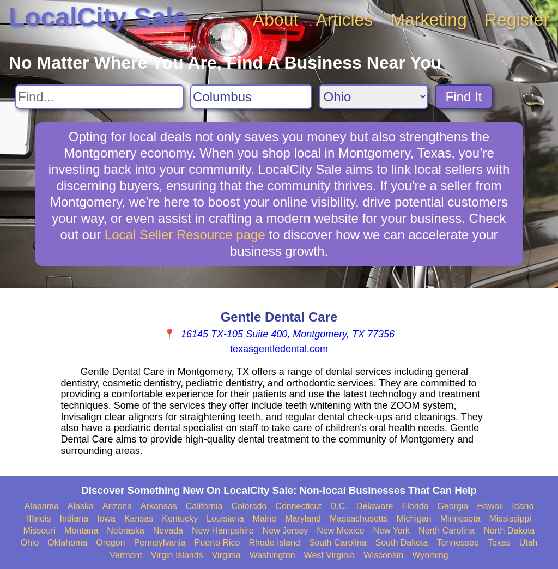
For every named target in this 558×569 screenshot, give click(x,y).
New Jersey (285, 530)
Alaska (81, 506)
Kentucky (180, 518)
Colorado (248, 506)
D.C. (339, 506)
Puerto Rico (217, 542)
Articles (344, 19)
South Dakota (401, 542)
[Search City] (251, 96)
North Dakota (509, 530)
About (276, 19)
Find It (464, 96)
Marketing (428, 19)
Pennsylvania (160, 542)
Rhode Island (274, 542)
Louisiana (225, 518)
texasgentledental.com (279, 348)
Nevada (168, 530)
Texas (499, 542)
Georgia (452, 506)
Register (516, 19)
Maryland (303, 518)
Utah (528, 542)
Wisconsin (383, 555)
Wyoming (430, 555)
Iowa (106, 518)
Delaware (374, 506)
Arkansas (159, 506)
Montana (81, 530)
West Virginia (329, 555)
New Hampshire (223, 530)
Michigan (414, 518)
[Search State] (373, 96)
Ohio (30, 542)
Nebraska (125, 530)
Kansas (138, 518)
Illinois (39, 518)
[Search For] (99, 96)
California (204, 506)
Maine (265, 518)
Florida (415, 506)
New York (391, 530)
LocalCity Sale (98, 17)
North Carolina (446, 530)
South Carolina (338, 542)
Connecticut (298, 506)
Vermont (126, 555)
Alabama (42, 506)
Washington (272, 555)
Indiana (74, 518)
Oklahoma (67, 542)
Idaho (522, 506)
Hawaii (490, 506)
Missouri (39, 530)
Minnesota (460, 518)
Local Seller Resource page (185, 234)
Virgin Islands (177, 555)
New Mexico (340, 530)
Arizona (117, 506)
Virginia (226, 555)
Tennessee (457, 542)
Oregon (110, 542)
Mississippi (510, 518)
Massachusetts (359, 518)
